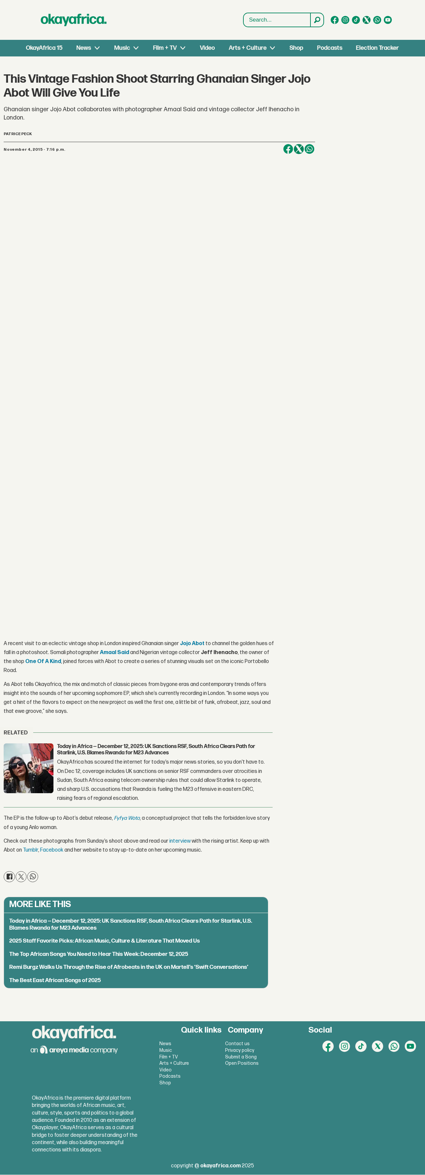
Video (207, 47)
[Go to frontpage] (73, 20)
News (83, 47)
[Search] (316, 20)
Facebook (51, 850)
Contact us (237, 1044)
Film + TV (165, 47)
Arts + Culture (248, 47)
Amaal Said (114, 653)
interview (180, 841)
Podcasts (329, 47)
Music (122, 47)
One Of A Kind (43, 662)
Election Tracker (377, 47)
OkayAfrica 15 (44, 47)
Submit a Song (241, 1057)
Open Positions (242, 1063)
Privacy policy (239, 1050)
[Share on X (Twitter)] (299, 149)
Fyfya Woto (127, 818)
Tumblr (30, 850)
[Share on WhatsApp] (309, 149)
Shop (296, 47)
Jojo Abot (192, 643)
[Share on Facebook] (288, 149)
